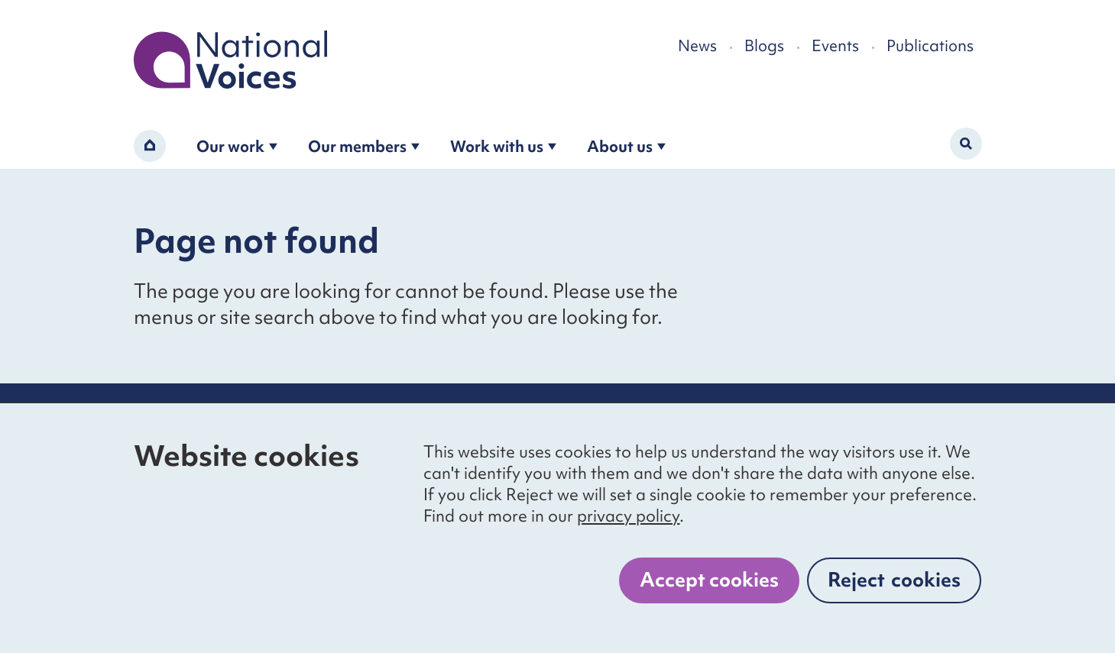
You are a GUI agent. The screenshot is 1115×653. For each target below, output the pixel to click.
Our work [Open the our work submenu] (236, 146)
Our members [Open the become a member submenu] (364, 146)
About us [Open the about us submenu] (626, 146)
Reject (894, 580)
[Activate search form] (966, 144)
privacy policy (628, 516)
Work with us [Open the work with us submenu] (503, 146)
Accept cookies (709, 580)
